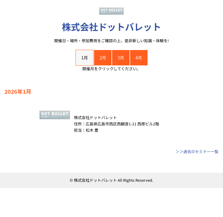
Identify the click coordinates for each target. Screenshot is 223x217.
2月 (102, 58)
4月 (139, 58)
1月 (84, 58)
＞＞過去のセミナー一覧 (197, 151)
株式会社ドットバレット (111, 26)
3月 (121, 58)
